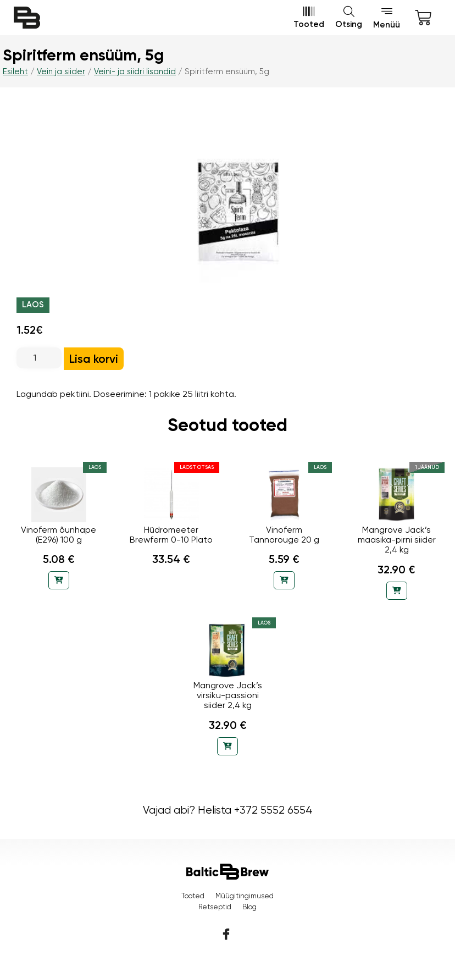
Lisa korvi (93, 359)
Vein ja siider (61, 71)
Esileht (15, 71)
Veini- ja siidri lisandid (135, 71)
